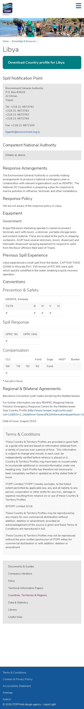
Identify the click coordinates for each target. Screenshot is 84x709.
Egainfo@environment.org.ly (22, 132)
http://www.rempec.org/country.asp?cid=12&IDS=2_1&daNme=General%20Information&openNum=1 (43, 412)
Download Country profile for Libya (36, 62)
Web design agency (30, 704)
